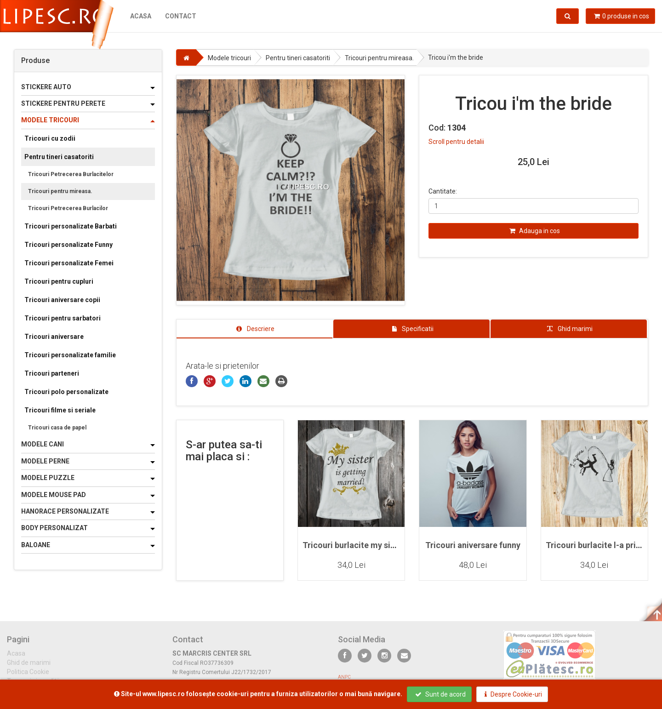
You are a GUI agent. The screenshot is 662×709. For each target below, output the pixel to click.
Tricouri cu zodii (49, 138)
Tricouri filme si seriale (60, 410)
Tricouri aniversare (54, 336)
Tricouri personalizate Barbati (70, 226)
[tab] (255, 329)
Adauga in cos (534, 230)
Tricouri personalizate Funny (68, 244)
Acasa (140, 16)
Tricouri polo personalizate (66, 391)
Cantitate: (442, 191)
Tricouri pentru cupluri (58, 281)
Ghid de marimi (29, 667)
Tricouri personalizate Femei (69, 263)
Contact (180, 16)
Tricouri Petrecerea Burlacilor (68, 208)
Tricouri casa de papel (57, 427)
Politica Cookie (28, 676)
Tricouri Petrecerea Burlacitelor (71, 174)
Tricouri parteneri (51, 373)
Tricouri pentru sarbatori (62, 318)
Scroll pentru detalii (456, 141)
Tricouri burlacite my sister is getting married (389, 545)
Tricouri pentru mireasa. (60, 191)
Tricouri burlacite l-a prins (595, 545)
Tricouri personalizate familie (70, 355)
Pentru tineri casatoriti (59, 156)
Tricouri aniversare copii (62, 299)
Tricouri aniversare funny (472, 545)
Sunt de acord (440, 694)
